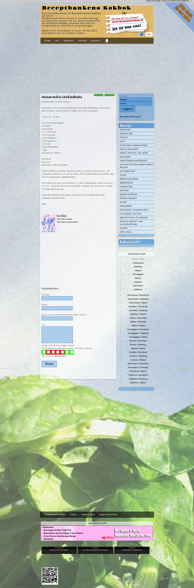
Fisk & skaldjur (129, 149)
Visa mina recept (64, 219)
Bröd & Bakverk (129, 179)
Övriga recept (128, 198)
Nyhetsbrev (95, 41)
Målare (138, 270)
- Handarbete (47, 527)
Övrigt (124, 138)
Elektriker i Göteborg (138, 310)
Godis (123, 175)
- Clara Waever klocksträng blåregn (58, 536)
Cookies (73, 514)
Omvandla (82, 41)
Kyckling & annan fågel (134, 145)
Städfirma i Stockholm (138, 375)
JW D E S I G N (60, 356)
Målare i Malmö (138, 325)
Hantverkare (138, 263)
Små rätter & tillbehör (134, 218)
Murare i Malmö (138, 348)
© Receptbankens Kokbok (54, 514)
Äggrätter (126, 134)
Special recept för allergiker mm (131, 222)
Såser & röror (128, 194)
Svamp (123, 202)
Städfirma (138, 289)
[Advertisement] (97, 68)
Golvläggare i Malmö (138, 337)
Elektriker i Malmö (138, 314)
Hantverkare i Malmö (138, 302)
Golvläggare (138, 274)
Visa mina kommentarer (67, 222)
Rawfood (125, 130)
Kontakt (47, 41)
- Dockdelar (47, 539)
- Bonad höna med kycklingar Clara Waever (62, 533)
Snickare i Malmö (138, 360)
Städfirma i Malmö (138, 382)
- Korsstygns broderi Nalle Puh (56, 530)
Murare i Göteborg (138, 344)
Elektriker (138, 266)
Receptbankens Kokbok (86, 8)
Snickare (138, 282)
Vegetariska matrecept (134, 161)
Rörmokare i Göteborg (138, 367)
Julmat (124, 228)
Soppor (124, 191)
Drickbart (126, 206)
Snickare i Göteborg (138, 356)
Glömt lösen (135, 116)
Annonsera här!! (97, 523)
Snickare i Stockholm (138, 352)
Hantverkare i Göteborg (138, 299)
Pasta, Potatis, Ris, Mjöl (134, 153)
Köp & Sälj (126, 232)
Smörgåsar (126, 183)
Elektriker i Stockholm (138, 306)
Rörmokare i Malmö (138, 371)
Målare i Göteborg (138, 322)
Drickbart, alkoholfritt (134, 210)
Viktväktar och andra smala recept (136, 166)
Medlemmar (68, 41)
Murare (138, 278)
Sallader (125, 157)
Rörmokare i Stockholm (138, 363)
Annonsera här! (137, 254)
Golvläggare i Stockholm (138, 329)
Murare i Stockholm (138, 341)
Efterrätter (127, 171)
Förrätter (126, 187)
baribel (62, 216)
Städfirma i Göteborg (138, 379)
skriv (57, 41)
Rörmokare (138, 285)
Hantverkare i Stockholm (138, 295)
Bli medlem (125, 116)
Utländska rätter (130, 214)
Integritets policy (88, 514)
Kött (122, 141)
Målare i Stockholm (138, 318)
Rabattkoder (130, 241)
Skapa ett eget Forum (108, 514)
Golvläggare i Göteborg (138, 333)
